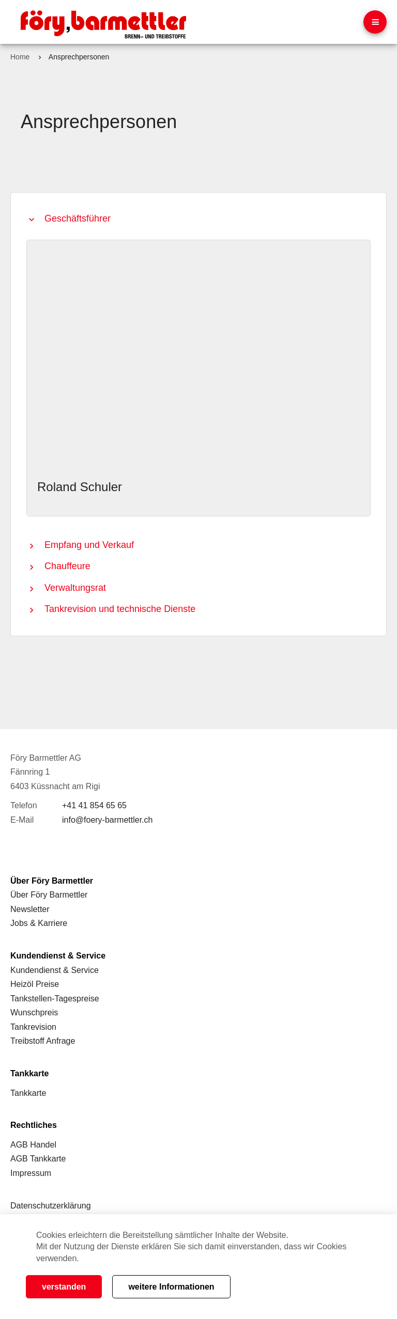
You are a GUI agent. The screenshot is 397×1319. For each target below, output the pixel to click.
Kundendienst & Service (54, 970)
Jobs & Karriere (38, 923)
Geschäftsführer (77, 218)
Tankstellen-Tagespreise (54, 998)
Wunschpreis (34, 1012)
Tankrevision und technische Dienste (119, 609)
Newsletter (30, 909)
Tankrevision (33, 1027)
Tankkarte (28, 1093)
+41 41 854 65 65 (94, 805)
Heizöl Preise (34, 984)
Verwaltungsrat (75, 588)
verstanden (64, 1286)
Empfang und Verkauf (89, 545)
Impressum (30, 1173)
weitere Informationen (171, 1286)
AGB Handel (33, 1144)
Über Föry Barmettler (48, 894)
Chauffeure (67, 566)
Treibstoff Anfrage (42, 1041)
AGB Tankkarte (38, 1158)
